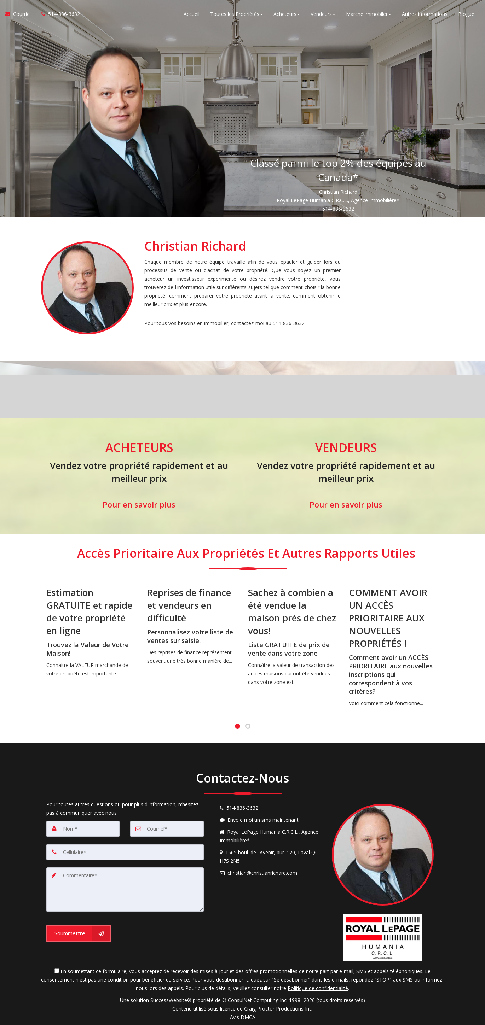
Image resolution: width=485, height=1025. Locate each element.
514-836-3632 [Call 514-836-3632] (338, 208)
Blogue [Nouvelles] (466, 14)
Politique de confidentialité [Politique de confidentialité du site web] (318, 988)
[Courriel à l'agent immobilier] (20, 14)
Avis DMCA (242, 1017)
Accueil (192, 14)
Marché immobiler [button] (368, 14)
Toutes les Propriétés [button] (236, 14)
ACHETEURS (139, 447)
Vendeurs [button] (323, 14)
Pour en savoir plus (139, 504)
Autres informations (425, 14)
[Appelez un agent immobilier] (58, 14)
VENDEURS (346, 447)
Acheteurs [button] (286, 14)
